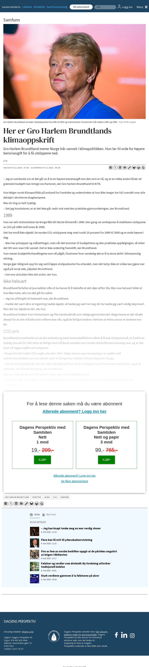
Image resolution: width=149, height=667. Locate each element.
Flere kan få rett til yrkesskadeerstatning (66, 540)
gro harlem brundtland (17, 497)
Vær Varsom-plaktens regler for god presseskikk (86, 633)
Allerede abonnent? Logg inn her (75, 411)
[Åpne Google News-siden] (143, 167)
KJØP (42, 459)
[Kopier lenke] (129, 167)
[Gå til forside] (9, 7)
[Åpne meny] (141, 7)
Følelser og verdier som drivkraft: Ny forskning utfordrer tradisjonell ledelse (75, 565)
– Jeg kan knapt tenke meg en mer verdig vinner (71, 528)
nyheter (37, 497)
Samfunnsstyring (57, 7)
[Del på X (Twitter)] (115, 167)
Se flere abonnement (74, 481)
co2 (55, 497)
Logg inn (127, 7)
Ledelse (27, 7)
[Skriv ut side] (138, 167)
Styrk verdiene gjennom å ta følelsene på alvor (70, 576)
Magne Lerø (27, 631)
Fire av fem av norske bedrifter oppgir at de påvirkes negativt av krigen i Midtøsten (79, 553)
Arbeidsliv (39, 7)
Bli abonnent (81, 7)
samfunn (64, 497)
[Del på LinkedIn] (120, 167)
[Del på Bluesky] (134, 167)
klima (47, 497)
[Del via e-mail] (124, 167)
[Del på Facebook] (110, 167)
